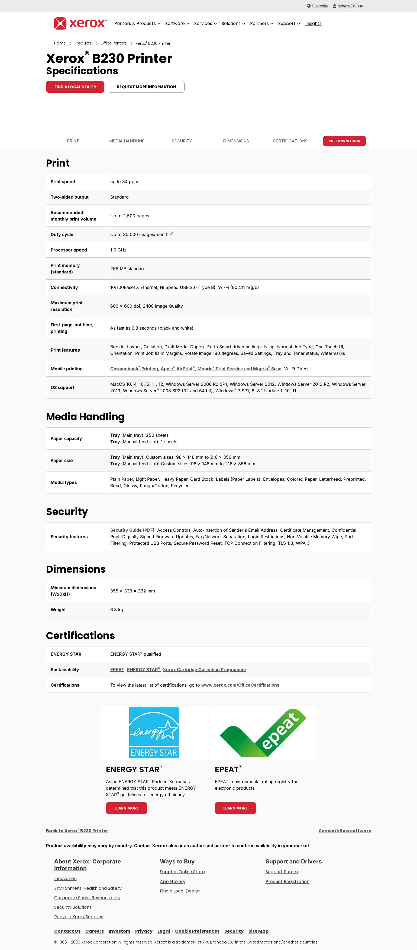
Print (73, 141)
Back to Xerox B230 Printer (77, 831)
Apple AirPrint (178, 368)
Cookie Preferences (197, 931)
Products (83, 43)
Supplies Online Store (182, 872)
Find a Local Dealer (180, 891)
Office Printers (114, 43)
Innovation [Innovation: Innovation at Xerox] (65, 878)
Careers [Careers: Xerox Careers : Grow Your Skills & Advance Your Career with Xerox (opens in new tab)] (94, 931)
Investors (119, 931)
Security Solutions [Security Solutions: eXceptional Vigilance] (73, 907)
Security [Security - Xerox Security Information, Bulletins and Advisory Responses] (234, 931)
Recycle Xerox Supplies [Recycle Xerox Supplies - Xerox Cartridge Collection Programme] (78, 917)
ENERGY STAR (143, 669)
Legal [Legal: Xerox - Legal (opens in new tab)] (163, 931)
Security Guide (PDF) (132, 530)
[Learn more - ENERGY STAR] (154, 763)
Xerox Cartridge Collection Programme (204, 669)
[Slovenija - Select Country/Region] (317, 6)
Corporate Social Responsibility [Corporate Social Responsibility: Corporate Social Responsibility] (87, 898)
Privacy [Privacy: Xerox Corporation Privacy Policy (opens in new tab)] (144, 931)
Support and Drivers (294, 861)
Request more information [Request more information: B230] (146, 87)
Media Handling (127, 141)
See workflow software (345, 831)
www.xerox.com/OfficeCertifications (240, 685)
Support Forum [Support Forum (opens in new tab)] (282, 872)
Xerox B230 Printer (152, 43)
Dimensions (236, 141)
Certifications (290, 141)
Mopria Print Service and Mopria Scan (240, 368)
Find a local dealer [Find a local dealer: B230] (75, 87)
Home (60, 43)
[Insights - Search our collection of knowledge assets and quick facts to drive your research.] (313, 24)
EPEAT (117, 669)
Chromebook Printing (134, 368)
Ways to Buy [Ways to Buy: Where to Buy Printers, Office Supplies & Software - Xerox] (177, 861)
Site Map (258, 931)
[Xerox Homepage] (80, 23)
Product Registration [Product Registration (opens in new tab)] (287, 881)
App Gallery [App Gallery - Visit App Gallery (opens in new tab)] (172, 881)
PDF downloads (344, 141)
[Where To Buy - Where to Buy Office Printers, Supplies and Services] (348, 6)
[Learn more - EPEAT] (263, 763)
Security (182, 141)
